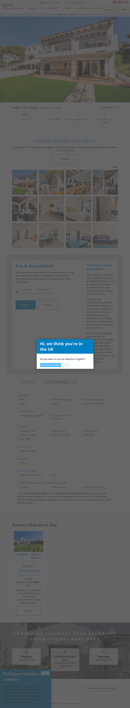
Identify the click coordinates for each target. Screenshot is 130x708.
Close (66, 365)
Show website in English (50, 365)
